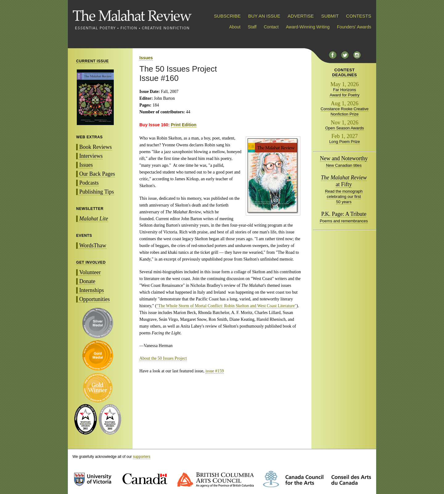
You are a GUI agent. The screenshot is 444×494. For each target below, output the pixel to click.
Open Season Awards (344, 128)
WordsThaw (92, 245)
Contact (271, 26)
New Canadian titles (344, 165)
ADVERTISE (301, 16)
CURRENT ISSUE (92, 61)
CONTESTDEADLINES (344, 72)
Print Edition (183, 124)
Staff (252, 26)
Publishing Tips (96, 192)
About (234, 26)
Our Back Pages (97, 174)
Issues (86, 165)
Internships (91, 290)
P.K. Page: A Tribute (344, 214)
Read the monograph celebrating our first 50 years (344, 196)
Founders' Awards (354, 26)
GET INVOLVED (91, 262)
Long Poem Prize (344, 141)
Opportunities (94, 299)
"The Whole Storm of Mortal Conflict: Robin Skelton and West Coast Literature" (226, 306)
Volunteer (90, 272)
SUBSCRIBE (227, 16)
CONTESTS (358, 16)
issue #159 (214, 371)
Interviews (91, 156)
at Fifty (344, 180)
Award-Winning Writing (308, 26)
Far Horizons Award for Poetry (345, 92)
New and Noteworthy (344, 158)
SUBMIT (330, 16)
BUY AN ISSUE (264, 16)
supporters (141, 456)
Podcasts (89, 183)
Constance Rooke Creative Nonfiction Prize (344, 111)
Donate (87, 281)
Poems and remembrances (344, 221)
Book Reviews (95, 147)
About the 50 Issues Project (163, 358)
